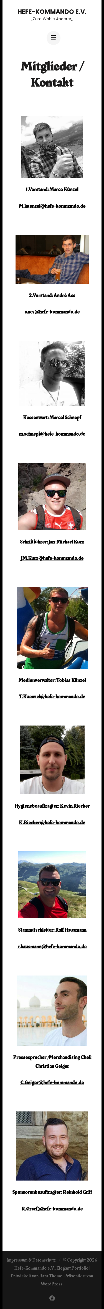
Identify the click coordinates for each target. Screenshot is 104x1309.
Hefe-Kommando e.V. (52, 11)
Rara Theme (50, 1276)
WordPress (51, 1284)
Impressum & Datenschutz (31, 1260)
